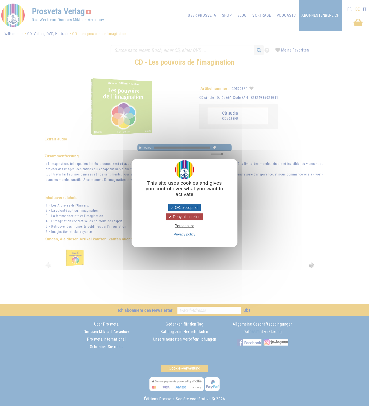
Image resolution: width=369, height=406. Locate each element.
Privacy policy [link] (184, 234)
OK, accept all (184, 208)
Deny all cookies (184, 217)
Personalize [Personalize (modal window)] (184, 226)
